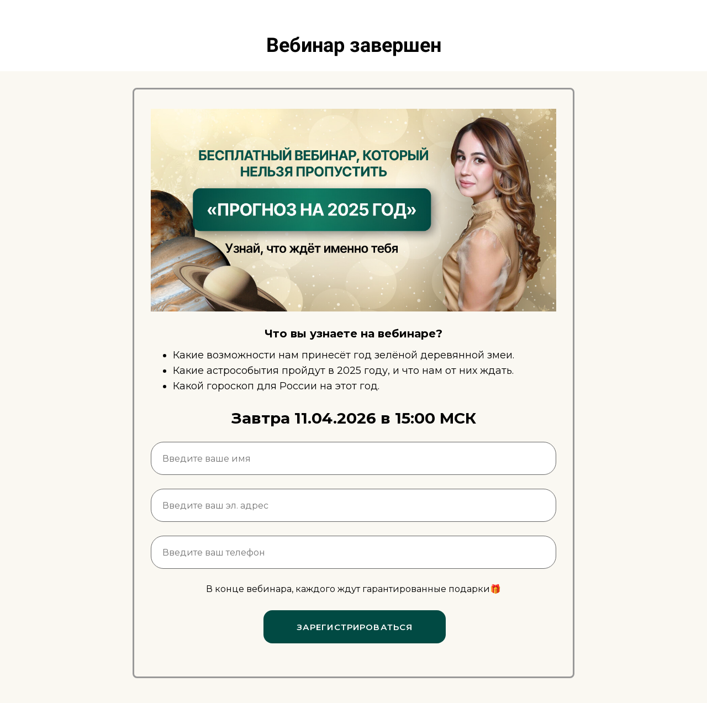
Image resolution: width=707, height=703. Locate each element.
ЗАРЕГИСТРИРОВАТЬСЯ (355, 627)
